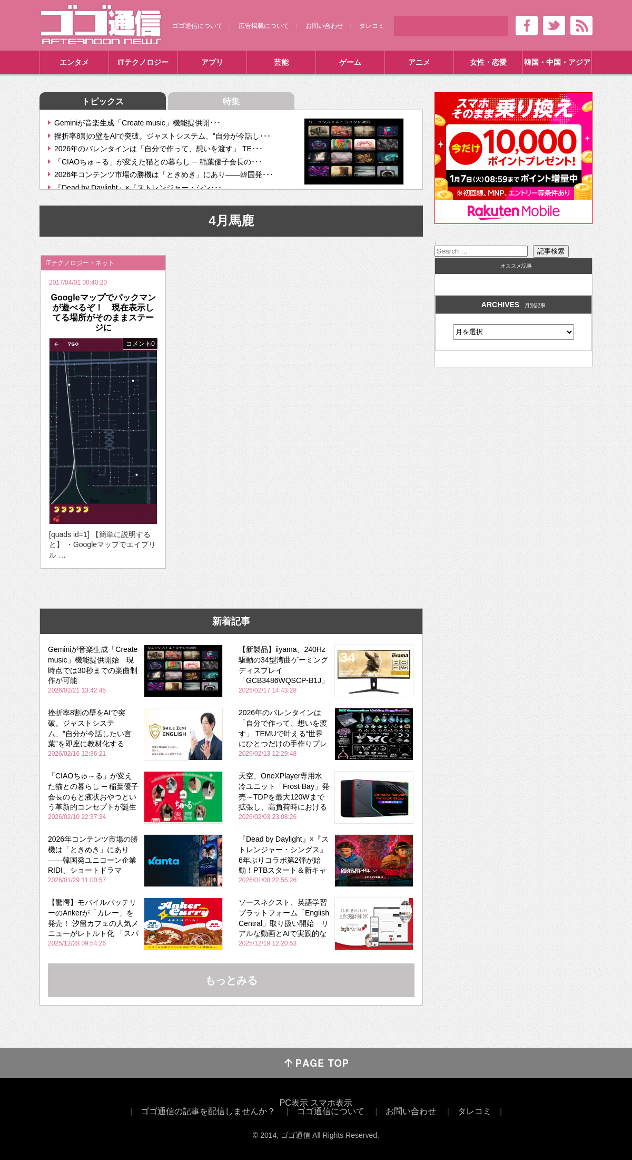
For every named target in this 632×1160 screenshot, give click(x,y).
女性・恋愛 (488, 62)
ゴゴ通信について (197, 26)
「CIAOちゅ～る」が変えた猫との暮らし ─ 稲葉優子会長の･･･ (158, 162)
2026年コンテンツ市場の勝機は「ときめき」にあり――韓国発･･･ (163, 174)
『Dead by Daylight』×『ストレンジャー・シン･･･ (138, 187)
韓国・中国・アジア (557, 62)
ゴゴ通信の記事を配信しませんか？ (208, 1111)
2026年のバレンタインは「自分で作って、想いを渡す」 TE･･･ (158, 148)
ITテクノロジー (143, 62)
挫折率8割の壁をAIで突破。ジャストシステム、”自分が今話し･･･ (162, 136)
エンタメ (74, 62)
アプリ (212, 62)
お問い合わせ (324, 26)
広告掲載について (264, 26)
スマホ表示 (331, 1102)
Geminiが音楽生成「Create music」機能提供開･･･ (137, 123)
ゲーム (350, 62)
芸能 (281, 62)
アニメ (419, 62)
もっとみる (231, 980)
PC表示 (294, 1102)
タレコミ (371, 26)
